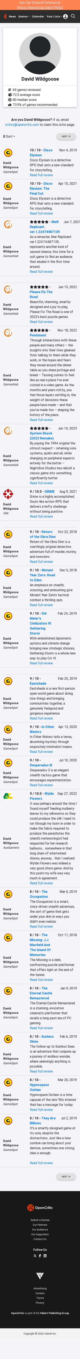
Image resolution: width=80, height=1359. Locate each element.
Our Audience (40, 1229)
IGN (5, 513)
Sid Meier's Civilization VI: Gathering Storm (41, 623)
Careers (40, 1293)
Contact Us (40, 1239)
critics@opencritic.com (22, 125)
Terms (40, 1298)
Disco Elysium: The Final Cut (41, 188)
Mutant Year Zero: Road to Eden (42, 575)
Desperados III (41, 765)
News (12, 16)
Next (66, 136)
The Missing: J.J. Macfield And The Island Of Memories (40, 945)
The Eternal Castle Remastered (41, 993)
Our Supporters (40, 1234)
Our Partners (40, 1224)
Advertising (40, 1288)
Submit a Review (40, 1220)
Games (23, 16)
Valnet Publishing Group (54, 1313)
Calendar (38, 16)
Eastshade (38, 683)
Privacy (40, 1302)
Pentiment (38, 335)
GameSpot (10, 172)
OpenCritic (17, 1313)
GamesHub (10, 256)
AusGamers (11, 847)
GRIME (50, 491)
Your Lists (53, 16)
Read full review (41, 175)
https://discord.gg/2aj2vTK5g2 (40, 7)
